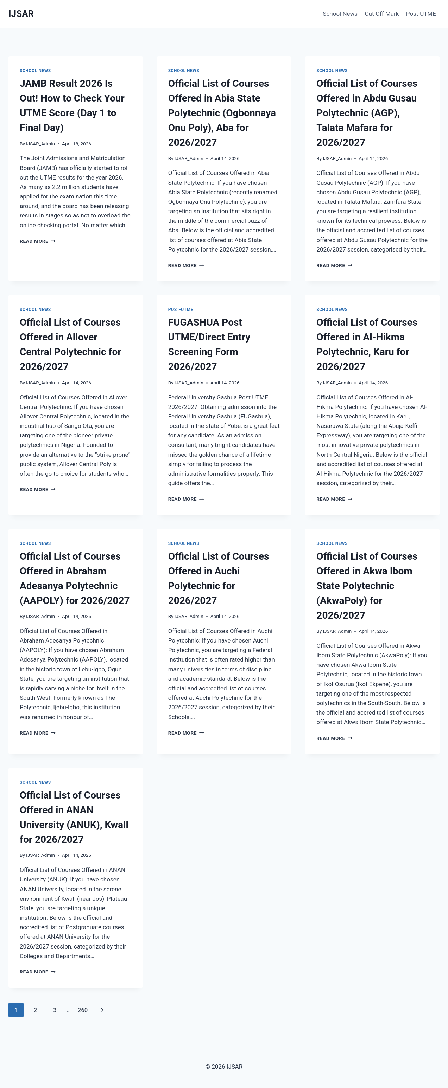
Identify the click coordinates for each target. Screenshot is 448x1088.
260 (83, 1010)
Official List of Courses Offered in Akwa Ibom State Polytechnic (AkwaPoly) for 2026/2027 (366, 585)
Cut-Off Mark (382, 13)
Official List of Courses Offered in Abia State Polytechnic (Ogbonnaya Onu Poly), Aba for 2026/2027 (222, 113)
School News (340, 13)
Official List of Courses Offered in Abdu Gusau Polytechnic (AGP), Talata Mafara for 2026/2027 (366, 113)
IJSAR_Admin (40, 143)
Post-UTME (421, 13)
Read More (38, 241)
